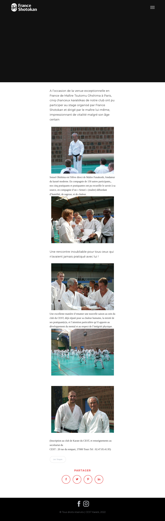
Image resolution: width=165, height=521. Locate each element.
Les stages (82, 41)
